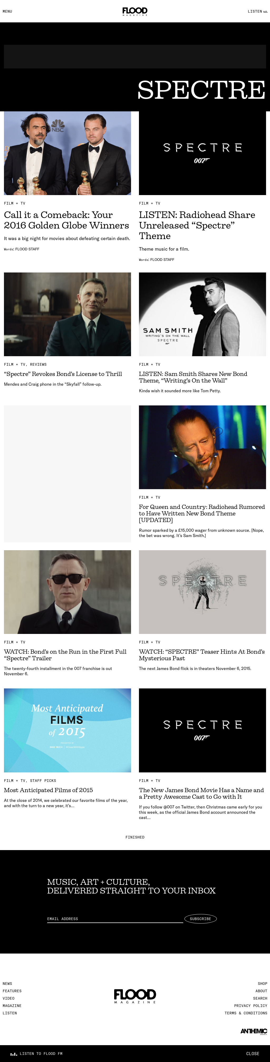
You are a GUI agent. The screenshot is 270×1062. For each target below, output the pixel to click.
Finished (135, 837)
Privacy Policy (250, 1005)
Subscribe (200, 919)
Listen (10, 1013)
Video (9, 998)
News (7, 983)
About (261, 991)
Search (260, 998)
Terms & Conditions (246, 1013)
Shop (262, 983)
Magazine (12, 1005)
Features (12, 991)
